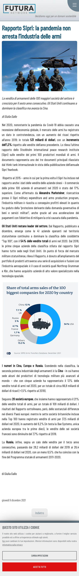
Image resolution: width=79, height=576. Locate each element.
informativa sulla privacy (12, 544)
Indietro (39, 513)
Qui (3, 541)
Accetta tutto (39, 567)
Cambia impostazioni (39, 555)
